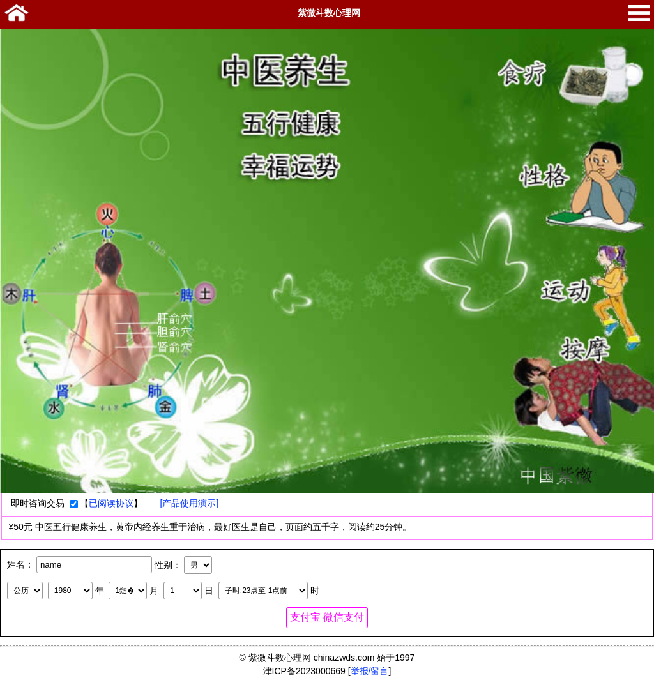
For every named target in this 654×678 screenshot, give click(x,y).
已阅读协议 (111, 503)
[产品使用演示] (189, 503)
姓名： (20, 564)
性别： (168, 564)
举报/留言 (370, 671)
